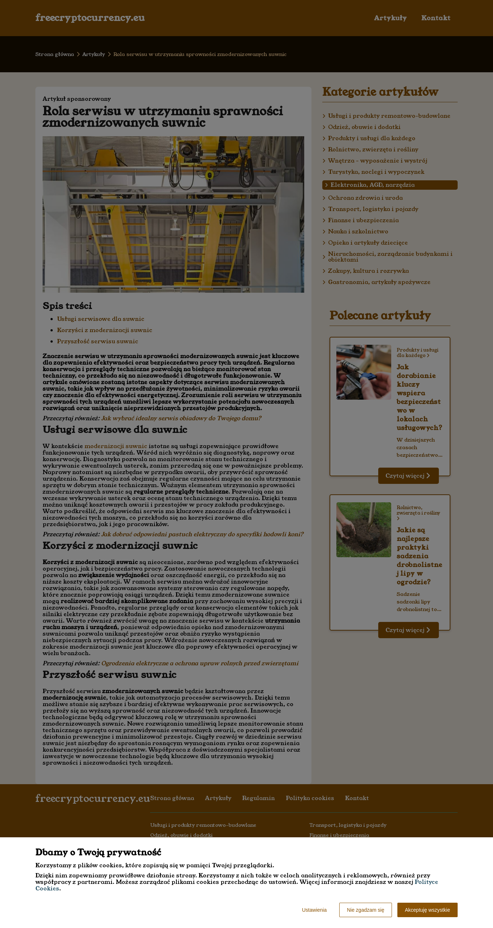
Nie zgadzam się (365, 910)
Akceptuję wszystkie (427, 910)
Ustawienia (314, 910)
